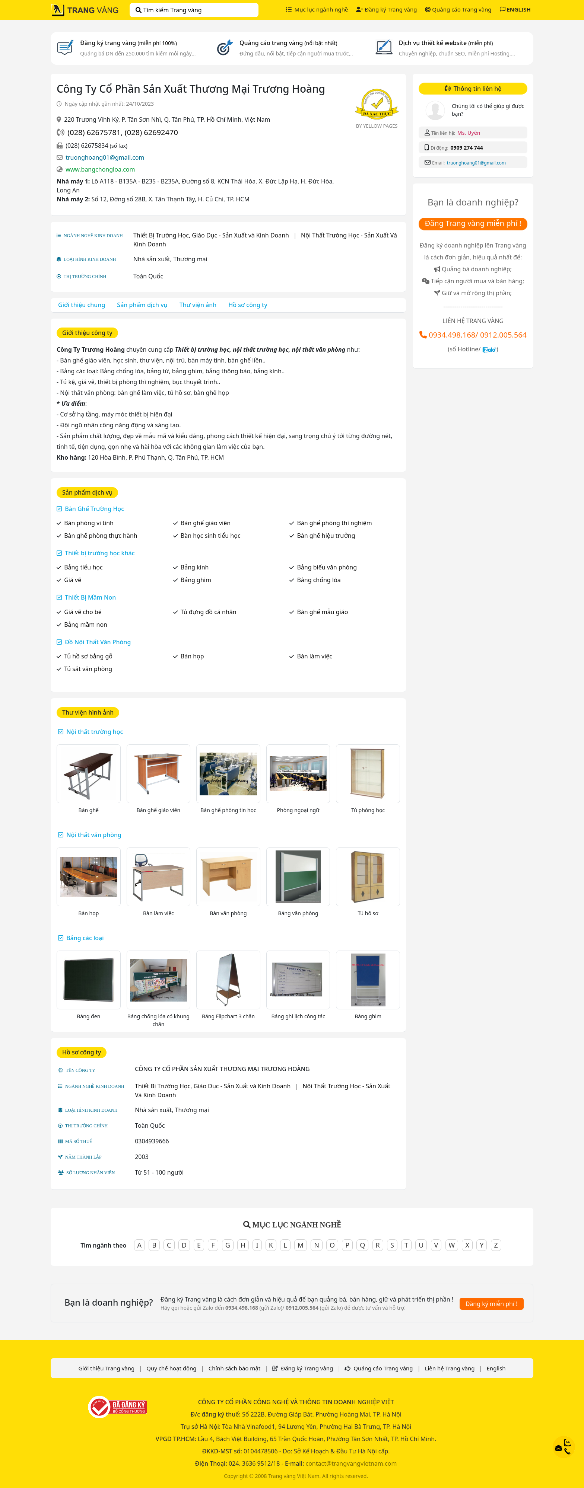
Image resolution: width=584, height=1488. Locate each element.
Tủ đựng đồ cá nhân (209, 612)
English (496, 1368)
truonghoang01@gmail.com (105, 157)
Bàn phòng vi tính (89, 523)
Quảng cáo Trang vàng (458, 9)
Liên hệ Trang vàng (450, 1368)
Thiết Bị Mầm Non (90, 597)
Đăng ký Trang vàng (386, 9)
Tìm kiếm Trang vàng (168, 10)
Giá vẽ (72, 580)
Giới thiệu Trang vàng (106, 1368)
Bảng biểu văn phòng (327, 567)
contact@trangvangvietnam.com (351, 1463)
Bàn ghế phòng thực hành (100, 535)
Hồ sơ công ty (247, 305)
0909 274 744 (466, 147)
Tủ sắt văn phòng (88, 669)
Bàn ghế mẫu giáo (322, 612)
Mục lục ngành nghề (317, 9)
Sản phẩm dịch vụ (142, 305)
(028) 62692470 (151, 132)
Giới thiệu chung (81, 305)
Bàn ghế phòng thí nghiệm (334, 523)
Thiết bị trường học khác (99, 553)
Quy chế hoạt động (171, 1368)
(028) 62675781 (94, 132)
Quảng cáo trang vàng (288, 43)
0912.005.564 (503, 335)
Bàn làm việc (314, 656)
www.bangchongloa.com (100, 169)
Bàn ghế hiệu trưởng (326, 535)
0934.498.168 (452, 335)
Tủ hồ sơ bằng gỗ (88, 656)
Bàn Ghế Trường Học (94, 509)
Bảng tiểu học (83, 567)
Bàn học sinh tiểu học (211, 535)
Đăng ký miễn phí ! (492, 1304)
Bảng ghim (196, 580)
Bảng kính (195, 567)
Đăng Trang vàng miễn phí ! (473, 223)
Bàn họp (192, 656)
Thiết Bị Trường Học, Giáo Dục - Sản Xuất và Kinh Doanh (211, 235)
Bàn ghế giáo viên (206, 523)
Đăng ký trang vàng (128, 43)
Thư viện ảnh (198, 305)
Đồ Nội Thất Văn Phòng (98, 642)
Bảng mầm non (85, 624)
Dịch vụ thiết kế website (446, 43)
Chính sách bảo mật (235, 1368)
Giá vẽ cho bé (83, 612)
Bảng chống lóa (318, 580)
